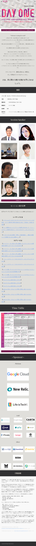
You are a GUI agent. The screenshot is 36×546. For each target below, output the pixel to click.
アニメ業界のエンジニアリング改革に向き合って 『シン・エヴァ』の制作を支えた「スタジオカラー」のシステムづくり (18, 230)
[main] (18, 6)
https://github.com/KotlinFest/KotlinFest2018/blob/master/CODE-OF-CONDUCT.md (12, 528)
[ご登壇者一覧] (18, 200)
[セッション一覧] (18, 351)
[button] (1, 1)
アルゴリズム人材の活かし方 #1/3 (12, 280)
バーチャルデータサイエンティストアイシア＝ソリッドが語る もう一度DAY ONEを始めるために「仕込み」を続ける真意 (18, 222)
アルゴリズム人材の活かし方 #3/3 (12, 286)
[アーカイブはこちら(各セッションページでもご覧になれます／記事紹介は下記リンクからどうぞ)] (18, 30)
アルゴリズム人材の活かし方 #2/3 (12, 283)
